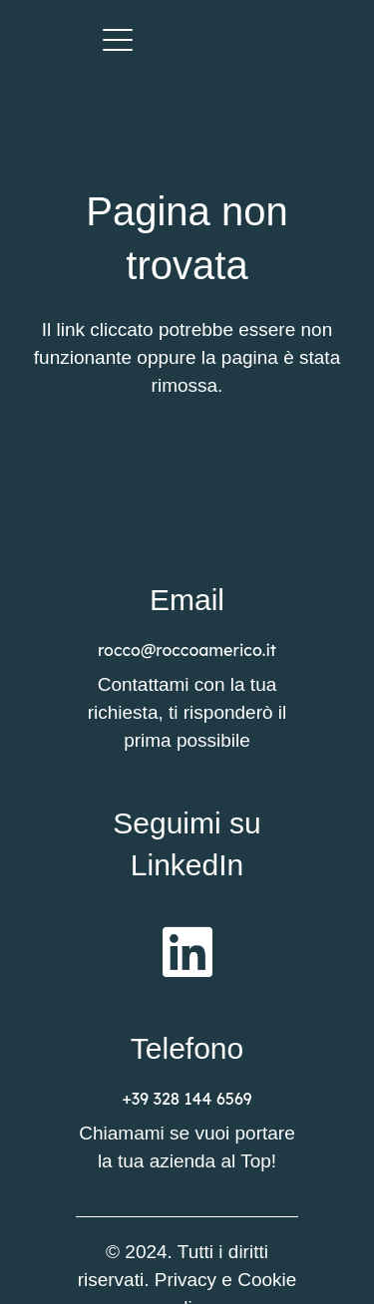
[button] (118, 40)
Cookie (266, 1279)
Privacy (185, 1279)
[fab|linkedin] (187, 951)
